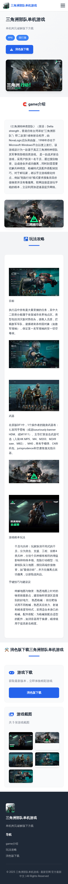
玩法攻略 (11, 849)
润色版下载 (19, 49)
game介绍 (12, 843)
